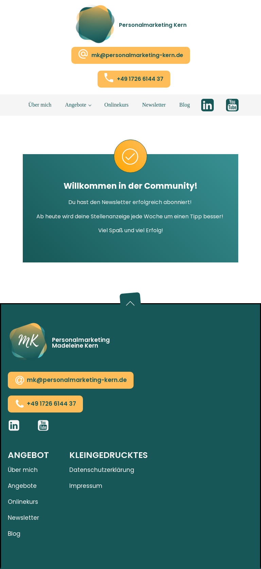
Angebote (75, 105)
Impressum (85, 486)
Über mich (39, 105)
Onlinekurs (116, 105)
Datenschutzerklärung (101, 470)
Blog (184, 105)
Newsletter (154, 105)
